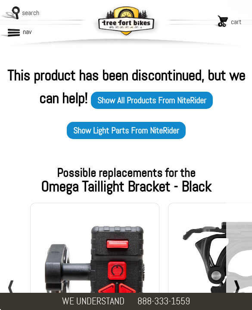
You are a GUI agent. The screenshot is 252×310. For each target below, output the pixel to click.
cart (236, 21)
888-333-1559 (163, 301)
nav (27, 31)
